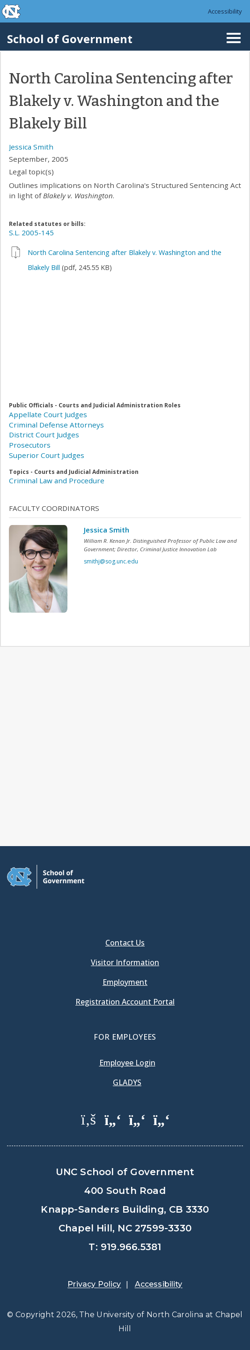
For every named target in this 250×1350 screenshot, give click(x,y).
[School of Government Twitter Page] (112, 1119)
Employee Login (127, 1063)
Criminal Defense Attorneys (56, 424)
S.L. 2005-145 (31, 232)
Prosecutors (30, 445)
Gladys (127, 1082)
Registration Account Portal (125, 1002)
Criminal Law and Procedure (56, 480)
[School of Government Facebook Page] (88, 1119)
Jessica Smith (31, 146)
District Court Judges (44, 434)
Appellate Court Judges (48, 414)
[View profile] (41, 571)
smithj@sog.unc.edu (111, 561)
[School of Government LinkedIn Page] (137, 1119)
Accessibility (225, 11)
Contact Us (125, 943)
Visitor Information (125, 962)
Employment (125, 982)
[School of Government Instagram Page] (161, 1119)
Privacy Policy (94, 1284)
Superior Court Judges (46, 455)
